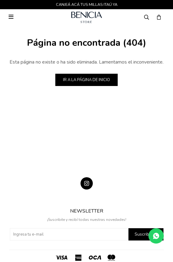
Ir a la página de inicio (86, 80)
